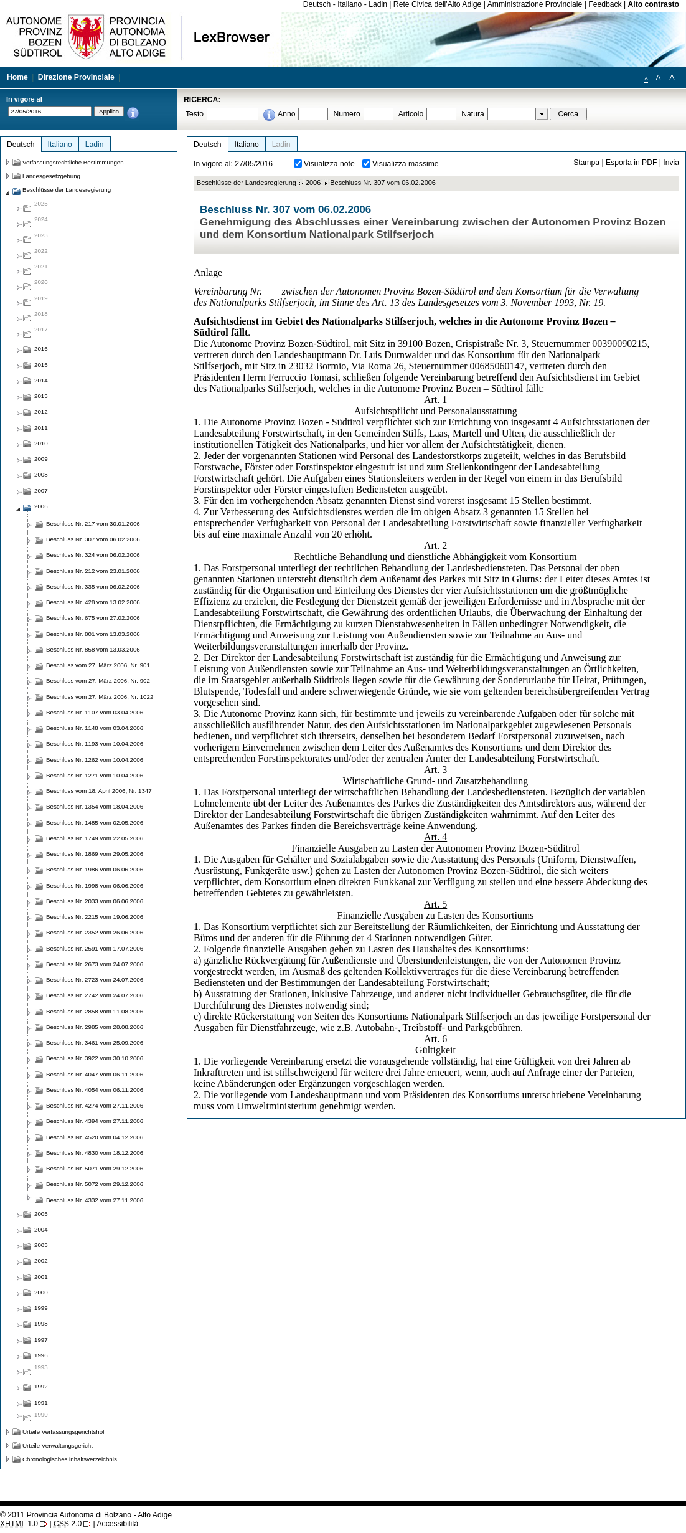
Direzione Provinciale (76, 77)
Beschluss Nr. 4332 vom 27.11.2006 (94, 1200)
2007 (41, 490)
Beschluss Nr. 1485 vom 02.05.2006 (94, 822)
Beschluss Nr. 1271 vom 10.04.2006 (94, 775)
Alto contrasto (653, 4)
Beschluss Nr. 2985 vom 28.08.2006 (94, 1026)
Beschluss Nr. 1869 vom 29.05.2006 (94, 853)
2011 (41, 427)
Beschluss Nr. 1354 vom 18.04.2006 (94, 806)
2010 (41, 443)
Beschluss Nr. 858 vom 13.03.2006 (93, 649)
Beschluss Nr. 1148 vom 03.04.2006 (94, 727)
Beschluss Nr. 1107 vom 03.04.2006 (94, 712)
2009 (41, 458)
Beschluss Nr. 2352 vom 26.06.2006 (94, 932)
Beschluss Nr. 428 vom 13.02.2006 (93, 602)
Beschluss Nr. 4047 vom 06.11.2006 (94, 1074)
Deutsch (317, 4)
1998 (41, 1323)
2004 (41, 1229)
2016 (41, 348)
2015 (41, 364)
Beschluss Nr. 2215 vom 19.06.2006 (94, 916)
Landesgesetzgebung (51, 176)
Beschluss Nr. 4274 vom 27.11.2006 (94, 1105)
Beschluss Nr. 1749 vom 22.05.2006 (94, 838)
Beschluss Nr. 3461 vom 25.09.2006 (94, 1042)
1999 (41, 1307)
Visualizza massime (405, 163)
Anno (286, 114)
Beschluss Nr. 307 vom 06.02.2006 (383, 182)
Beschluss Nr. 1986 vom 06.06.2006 (94, 869)
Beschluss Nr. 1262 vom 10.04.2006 (94, 759)
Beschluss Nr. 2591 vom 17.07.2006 (94, 948)
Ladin (378, 4)
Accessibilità (117, 1523)
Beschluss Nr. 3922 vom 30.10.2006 (94, 1058)
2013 (41, 395)
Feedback (604, 4)
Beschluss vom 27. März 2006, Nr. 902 (98, 680)
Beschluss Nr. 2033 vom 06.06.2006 (94, 901)
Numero (346, 114)
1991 (41, 1402)
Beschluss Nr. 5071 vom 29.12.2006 (94, 1168)
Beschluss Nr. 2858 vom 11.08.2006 (94, 1011)
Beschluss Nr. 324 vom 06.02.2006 (93, 554)
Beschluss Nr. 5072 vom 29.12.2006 (94, 1183)
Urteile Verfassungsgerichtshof (63, 1431)
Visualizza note (329, 163)
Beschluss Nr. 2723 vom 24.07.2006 (94, 979)
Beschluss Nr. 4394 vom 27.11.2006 (94, 1121)
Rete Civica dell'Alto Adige (437, 4)
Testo (195, 114)
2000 (41, 1292)
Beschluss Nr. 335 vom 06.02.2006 (93, 586)
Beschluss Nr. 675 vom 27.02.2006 (93, 617)
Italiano (349, 4)
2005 (41, 1213)
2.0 (68, 1523)
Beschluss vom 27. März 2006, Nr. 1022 (99, 696)
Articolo (411, 114)
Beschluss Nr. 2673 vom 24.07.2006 (94, 964)
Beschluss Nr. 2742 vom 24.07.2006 (94, 995)
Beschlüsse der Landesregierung (246, 182)
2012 (41, 411)
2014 (41, 380)
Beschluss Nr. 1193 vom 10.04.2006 (94, 743)
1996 (41, 1355)
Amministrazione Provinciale (535, 4)
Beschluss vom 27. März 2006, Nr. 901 (98, 665)
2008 (41, 474)
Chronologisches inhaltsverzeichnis (69, 1459)
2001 (41, 1276)
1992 (41, 1386)
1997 (41, 1339)
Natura (472, 114)
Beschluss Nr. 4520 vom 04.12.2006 (94, 1137)
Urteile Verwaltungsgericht (57, 1445)
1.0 (19, 1523)
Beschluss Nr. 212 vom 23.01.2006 (93, 570)
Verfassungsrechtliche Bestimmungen (73, 162)
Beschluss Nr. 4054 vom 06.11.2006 (94, 1089)
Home (17, 77)
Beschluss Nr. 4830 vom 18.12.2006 (94, 1152)
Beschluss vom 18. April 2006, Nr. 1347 (99, 790)
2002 (41, 1260)
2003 (41, 1244)
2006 (313, 182)
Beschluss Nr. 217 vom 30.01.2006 (93, 523)
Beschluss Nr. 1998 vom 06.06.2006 (94, 885)
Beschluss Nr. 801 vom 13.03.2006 (93, 633)
